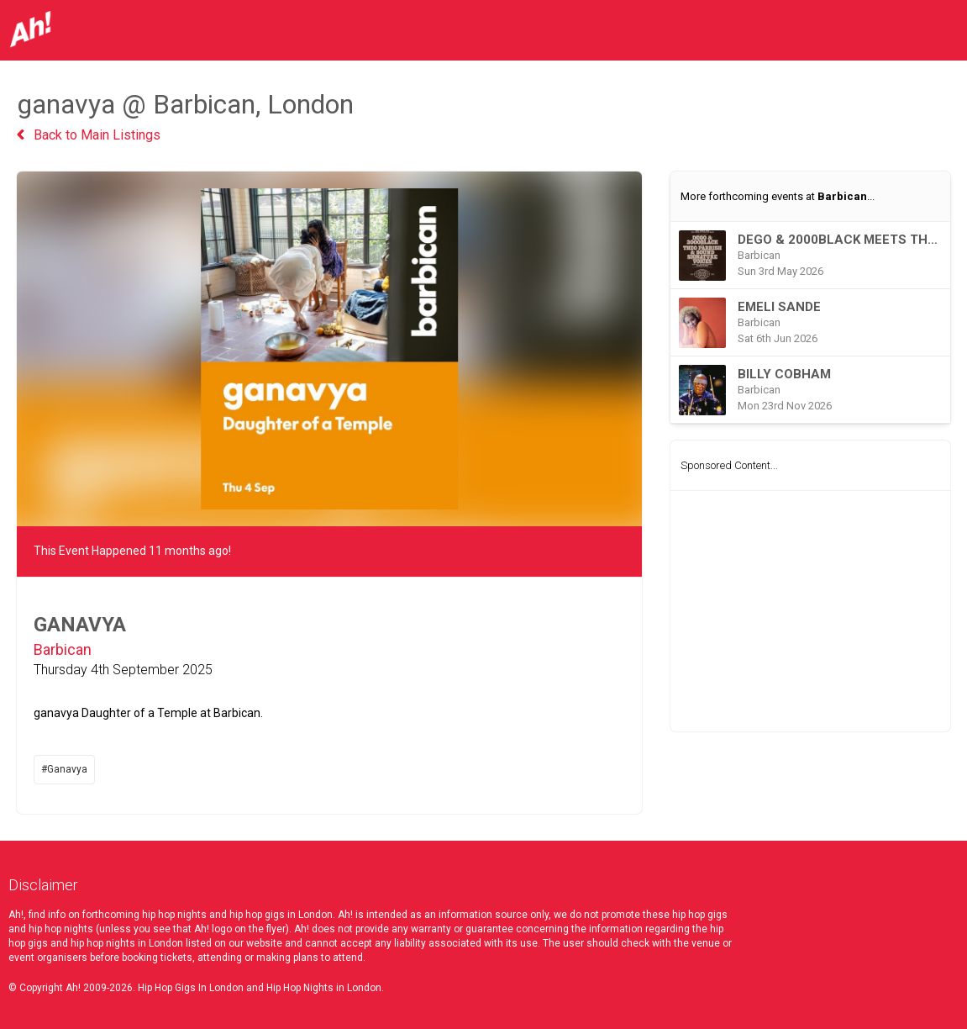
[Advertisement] (810, 611)
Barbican (63, 649)
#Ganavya (64, 769)
